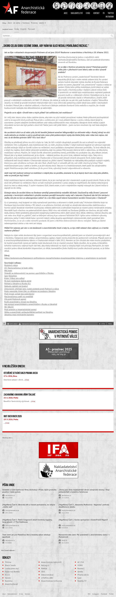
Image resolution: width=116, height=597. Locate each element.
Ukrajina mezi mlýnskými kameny (19, 314)
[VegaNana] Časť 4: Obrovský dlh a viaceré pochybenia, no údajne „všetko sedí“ (28, 505)
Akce (66, 13)
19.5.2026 (8, 512)
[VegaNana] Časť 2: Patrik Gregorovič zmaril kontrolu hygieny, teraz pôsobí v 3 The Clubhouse (27, 521)
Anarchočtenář (11, 584)
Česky (16, 29)
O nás (88, 13)
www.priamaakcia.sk (12, 510)
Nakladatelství (77, 13)
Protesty (34, 23)
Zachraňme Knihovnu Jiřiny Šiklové (19, 394)
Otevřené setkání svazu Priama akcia (21, 373)
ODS (43, 571)
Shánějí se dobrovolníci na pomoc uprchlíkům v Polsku (29, 273)
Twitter (111, 13)
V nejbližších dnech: (13, 366)
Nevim (8, 578)
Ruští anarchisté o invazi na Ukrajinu (20, 301)
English (23, 29)
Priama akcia (83, 574)
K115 (7, 574)
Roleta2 (80, 568)
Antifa (80, 571)
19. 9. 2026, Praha (11, 419)
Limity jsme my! (12, 568)
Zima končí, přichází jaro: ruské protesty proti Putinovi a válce (31, 288)
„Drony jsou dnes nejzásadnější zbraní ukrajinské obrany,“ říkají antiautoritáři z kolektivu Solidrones (84, 491)
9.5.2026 (65, 527)
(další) (41, 23)
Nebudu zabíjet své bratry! (16, 286)
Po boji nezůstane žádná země (17, 281)
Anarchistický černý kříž (51, 562)
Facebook (104, 594)
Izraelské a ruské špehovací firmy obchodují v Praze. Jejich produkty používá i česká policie (29, 491)
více (26, 380)
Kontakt (96, 13)
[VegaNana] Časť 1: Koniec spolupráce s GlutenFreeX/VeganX (83, 520)
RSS (89, 594)
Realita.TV (81, 581)
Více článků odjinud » (8, 550)
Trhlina (8, 562)
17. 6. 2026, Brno (10, 376)
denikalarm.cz (10, 495)
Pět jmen (8, 270)
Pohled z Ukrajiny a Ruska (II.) (17, 283)
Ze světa (16, 23)
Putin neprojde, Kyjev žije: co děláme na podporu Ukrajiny (30, 291)
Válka (110, 324)
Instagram (110, 16)
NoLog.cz (45, 565)
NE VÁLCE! (9, 307)
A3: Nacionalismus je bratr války (18, 268)
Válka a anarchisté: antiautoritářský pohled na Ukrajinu (28, 312)
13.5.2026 (65, 512)
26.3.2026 (65, 542)
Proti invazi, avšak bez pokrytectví (19, 294)
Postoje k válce (11, 265)
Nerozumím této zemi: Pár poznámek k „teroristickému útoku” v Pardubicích (84, 536)
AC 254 (80, 562)
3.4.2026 (8, 542)
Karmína (8, 581)
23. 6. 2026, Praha (11, 398)
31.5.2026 (8, 497)
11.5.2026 (8, 527)
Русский (31, 29)
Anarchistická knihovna (51, 581)
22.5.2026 (65, 497)
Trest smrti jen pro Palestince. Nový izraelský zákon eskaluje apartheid (26, 536)
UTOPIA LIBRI (47, 578)
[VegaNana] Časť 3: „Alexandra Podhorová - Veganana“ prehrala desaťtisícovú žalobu (84, 505)
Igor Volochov (10, 275)
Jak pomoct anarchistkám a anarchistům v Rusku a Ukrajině (30, 304)
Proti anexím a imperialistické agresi (20, 309)
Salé (79, 578)
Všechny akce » (7, 438)
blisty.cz (64, 540)
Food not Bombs (12, 571)
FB (103, 13)
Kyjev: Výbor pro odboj (14, 278)
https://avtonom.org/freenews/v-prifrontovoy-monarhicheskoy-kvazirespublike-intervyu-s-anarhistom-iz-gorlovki (55, 258)
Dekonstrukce (47, 574)
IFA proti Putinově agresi (15, 299)
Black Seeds (10, 565)
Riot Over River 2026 (13, 416)
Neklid (44, 568)
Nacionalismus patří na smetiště (18, 296)
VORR (80, 565)
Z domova (25, 23)
